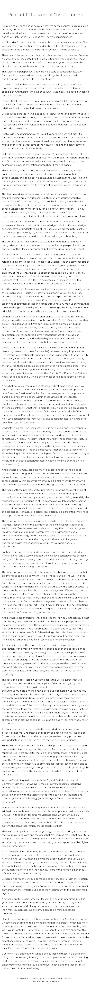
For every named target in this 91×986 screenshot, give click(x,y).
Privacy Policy (52, 981)
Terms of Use (38, 981)
